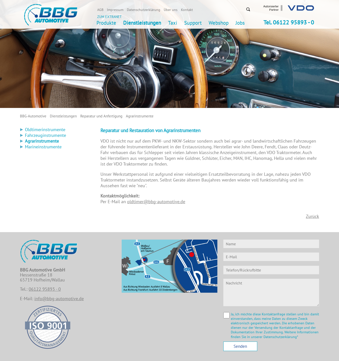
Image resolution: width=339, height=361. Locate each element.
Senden (240, 346)
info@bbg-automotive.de (59, 298)
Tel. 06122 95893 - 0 (288, 22)
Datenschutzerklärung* (280, 337)
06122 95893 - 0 (45, 289)
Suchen (248, 9)
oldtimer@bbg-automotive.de (156, 201)
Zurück (312, 216)
